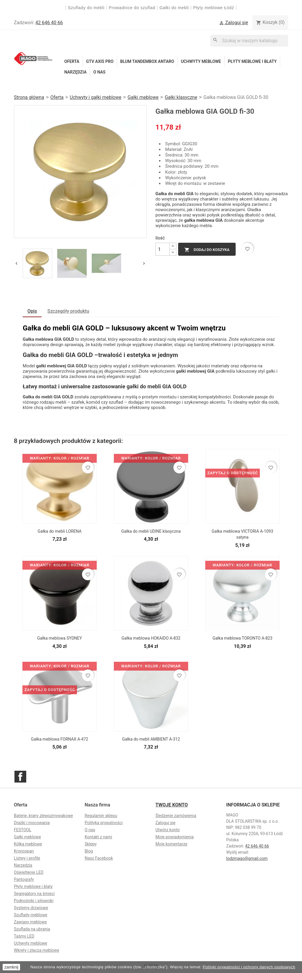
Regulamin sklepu (101, 815)
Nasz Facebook (99, 858)
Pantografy (24, 879)
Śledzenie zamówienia (175, 815)
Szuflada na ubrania (32, 929)
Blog (89, 851)
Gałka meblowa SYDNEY (59, 638)
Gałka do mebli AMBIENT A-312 (151, 739)
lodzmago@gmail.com (246, 858)
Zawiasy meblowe (30, 922)
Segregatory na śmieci (34, 893)
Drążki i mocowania (32, 822)
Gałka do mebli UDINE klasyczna (150, 531)
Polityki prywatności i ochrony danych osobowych (249, 967)
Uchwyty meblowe (201, 61)
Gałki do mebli (174, 7)
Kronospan (24, 851)
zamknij (11, 967)
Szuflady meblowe (30, 914)
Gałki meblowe (27, 837)
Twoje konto (171, 805)
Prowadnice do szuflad (132, 7)
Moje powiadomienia (174, 837)
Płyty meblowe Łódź (214, 7)
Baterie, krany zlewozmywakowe (43, 815)
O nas (99, 72)
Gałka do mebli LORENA (60, 531)
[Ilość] (162, 249)
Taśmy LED (24, 936)
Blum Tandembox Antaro (147, 61)
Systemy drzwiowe (31, 907)
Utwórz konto (167, 829)
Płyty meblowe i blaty (252, 61)
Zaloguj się (165, 822)
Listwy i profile (27, 858)
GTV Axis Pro (100, 61)
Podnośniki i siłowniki (33, 900)
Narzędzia (75, 72)
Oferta (71, 61)
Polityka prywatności (104, 822)
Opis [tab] (32, 311)
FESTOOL (22, 829)
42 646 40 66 (49, 22)
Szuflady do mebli (86, 7)
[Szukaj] (249, 40)
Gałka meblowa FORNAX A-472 (59, 739)
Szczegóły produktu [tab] (68, 311)
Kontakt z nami (98, 837)
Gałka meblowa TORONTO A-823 (242, 638)
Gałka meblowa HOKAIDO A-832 (151, 638)
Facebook (20, 777)
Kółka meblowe (28, 844)
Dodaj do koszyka (206, 249)
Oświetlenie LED (28, 872)
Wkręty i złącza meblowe (36, 950)
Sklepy (91, 844)
